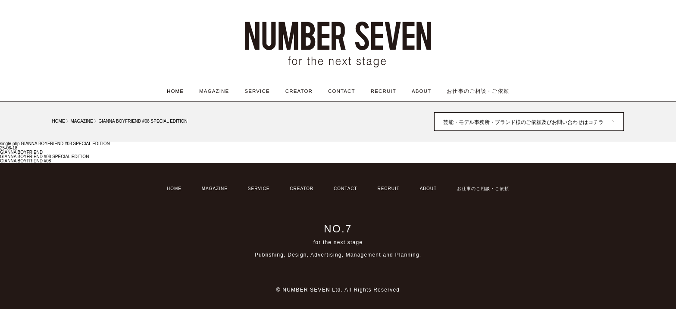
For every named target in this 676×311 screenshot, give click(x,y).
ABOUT (421, 91)
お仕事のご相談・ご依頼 (478, 91)
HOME (175, 91)
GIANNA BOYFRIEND (21, 152)
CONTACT (341, 91)
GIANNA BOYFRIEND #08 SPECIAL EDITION (44, 156)
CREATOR (299, 91)
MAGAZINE (214, 91)
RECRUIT (383, 91)
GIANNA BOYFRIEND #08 (25, 161)
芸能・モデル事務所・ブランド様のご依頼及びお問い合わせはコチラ (523, 122)
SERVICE (256, 91)
